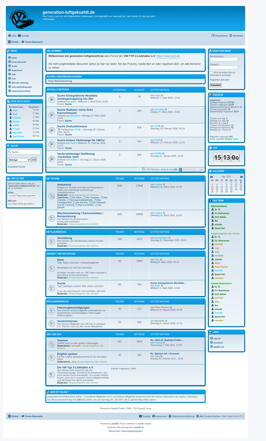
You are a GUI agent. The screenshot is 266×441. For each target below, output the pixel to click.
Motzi (217, 263)
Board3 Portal (117, 408)
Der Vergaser (91, 197)
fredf (72, 143)
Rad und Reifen (84, 205)
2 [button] (184, 169)
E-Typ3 (16, 129)
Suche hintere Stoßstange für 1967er (81, 140)
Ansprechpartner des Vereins (83, 195)
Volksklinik (64, 184)
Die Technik (53, 179)
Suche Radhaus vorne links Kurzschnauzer (75, 111)
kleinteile (160, 321)
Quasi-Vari (220, 228)
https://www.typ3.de (168, 56)
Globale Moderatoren (221, 283)
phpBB (115, 424)
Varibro (16, 121)
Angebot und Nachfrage (61, 254)
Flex (157, 259)
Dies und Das (53, 334)
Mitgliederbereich (57, 301)
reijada (158, 342)
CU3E (78, 129)
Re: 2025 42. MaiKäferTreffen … (167, 340)
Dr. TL (217, 209)
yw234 (16, 125)
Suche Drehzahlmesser (72, 126)
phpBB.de (139, 427)
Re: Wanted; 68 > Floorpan (164, 353)
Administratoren (219, 206)
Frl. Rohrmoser (222, 213)
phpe (73, 101)
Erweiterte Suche (16, 166)
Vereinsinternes (67, 321)
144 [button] (200, 169)
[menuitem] (12, 35)
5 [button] (194, 169)
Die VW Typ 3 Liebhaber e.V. (75, 367)
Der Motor (75, 197)
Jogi (217, 248)
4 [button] (190, 169)
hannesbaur (161, 237)
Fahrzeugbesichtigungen (73, 307)
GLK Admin (220, 217)
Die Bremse (80, 202)
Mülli (15, 114)
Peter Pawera (162, 307)
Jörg (73, 361)
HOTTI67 (219, 244)
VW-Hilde (17, 133)
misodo (218, 224)
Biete (60, 259)
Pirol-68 (218, 271)
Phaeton (17, 118)
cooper (159, 184)
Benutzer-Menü (220, 51)
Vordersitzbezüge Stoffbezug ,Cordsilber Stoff (76, 155)
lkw (216, 221)
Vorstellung (64, 238)
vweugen (76, 345)
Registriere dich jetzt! (219, 80)
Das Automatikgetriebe (80, 200)
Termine (62, 340)
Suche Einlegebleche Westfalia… (168, 283)
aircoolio (75, 115)
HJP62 (74, 159)
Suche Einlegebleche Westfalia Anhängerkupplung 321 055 (77, 97)
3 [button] (187, 169)
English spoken (67, 353)
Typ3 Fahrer (19, 136)
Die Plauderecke (56, 232)
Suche (68, 104)
